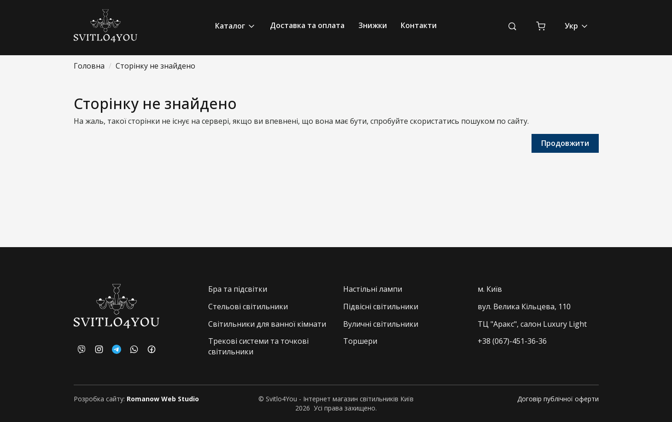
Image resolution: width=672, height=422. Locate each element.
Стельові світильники (248, 306)
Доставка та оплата (307, 25)
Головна (89, 66)
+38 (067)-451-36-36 (512, 341)
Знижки (372, 25)
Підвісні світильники (380, 306)
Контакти (419, 25)
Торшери (360, 341)
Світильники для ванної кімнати (267, 324)
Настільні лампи (372, 289)
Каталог (235, 26)
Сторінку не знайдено (155, 66)
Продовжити (565, 143)
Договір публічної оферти (558, 398)
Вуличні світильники (380, 324)
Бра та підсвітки (237, 289)
